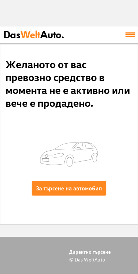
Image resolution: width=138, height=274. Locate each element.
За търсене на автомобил (69, 188)
